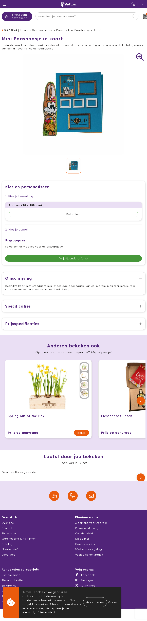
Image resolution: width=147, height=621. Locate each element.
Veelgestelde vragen (89, 554)
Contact (7, 528)
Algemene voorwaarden (91, 522)
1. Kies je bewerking (19, 196)
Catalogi (7, 544)
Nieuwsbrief (10, 549)
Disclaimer (82, 538)
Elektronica (9, 585)
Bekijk (81, 432)
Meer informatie (76, 602)
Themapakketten (13, 580)
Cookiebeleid (84, 533)
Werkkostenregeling (88, 549)
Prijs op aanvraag (23, 433)
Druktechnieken (85, 544)
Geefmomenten (42, 30)
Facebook (85, 575)
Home (24, 30)
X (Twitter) (85, 585)
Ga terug (10, 29)
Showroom (9, 533)
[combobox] (83, 16)
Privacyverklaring (86, 528)
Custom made (11, 575)
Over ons (8, 522)
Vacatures (8, 554)
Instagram (85, 580)
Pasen (60, 30)
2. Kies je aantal (16, 229)
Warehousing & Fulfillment (19, 538)
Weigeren (113, 602)
